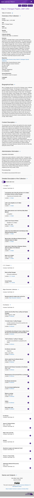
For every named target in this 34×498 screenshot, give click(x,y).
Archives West (8, 2)
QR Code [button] (30, 5)
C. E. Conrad (12, 276)
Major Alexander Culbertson (15, 297)
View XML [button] (24, 5)
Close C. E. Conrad (11, 265)
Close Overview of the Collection (20, 16)
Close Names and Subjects (16, 475)
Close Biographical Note (14, 84)
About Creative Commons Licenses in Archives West (17, 488)
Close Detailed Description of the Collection (27, 178)
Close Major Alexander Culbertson (18, 289)
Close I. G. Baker (9, 186)
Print (20, 5)
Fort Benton (11, 316)
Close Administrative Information (20, 151)
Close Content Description (16, 122)
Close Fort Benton (10, 305)
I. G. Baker (11, 198)
